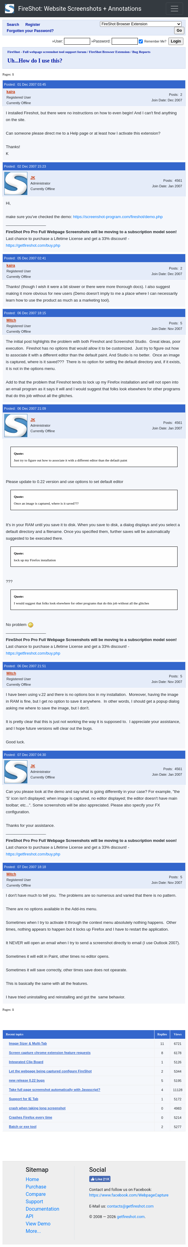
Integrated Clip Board (26, 1062)
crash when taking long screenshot (37, 1108)
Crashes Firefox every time (30, 1117)
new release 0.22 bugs (27, 1080)
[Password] (125, 41)
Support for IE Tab (23, 1099)
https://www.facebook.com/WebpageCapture (129, 1195)
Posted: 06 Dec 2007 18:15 (25, 313)
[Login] (77, 41)
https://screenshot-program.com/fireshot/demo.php (118, 216)
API (30, 1216)
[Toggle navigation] (174, 8)
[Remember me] (141, 41)
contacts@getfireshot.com (130, 1206)
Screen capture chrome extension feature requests (49, 1052)
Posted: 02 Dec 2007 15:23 (25, 166)
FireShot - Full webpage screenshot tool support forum (46, 52)
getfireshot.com (131, 1216)
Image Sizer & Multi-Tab (28, 1043)
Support (34, 1201)
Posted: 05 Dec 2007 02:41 (25, 258)
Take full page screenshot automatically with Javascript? (54, 1089)
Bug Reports (141, 52)
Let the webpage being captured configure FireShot (50, 1071)
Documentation (42, 1209)
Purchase (36, 1187)
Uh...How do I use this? (34, 61)
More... (33, 1231)
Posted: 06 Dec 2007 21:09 (25, 408)
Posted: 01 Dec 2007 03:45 (25, 84)
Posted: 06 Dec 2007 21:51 (25, 666)
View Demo (38, 1224)
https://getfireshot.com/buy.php (33, 245)
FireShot (73, 8)
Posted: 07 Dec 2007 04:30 (25, 755)
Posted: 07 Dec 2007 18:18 (25, 867)
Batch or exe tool (22, 1126)
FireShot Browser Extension (109, 52)
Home (32, 1179)
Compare (36, 1194)
